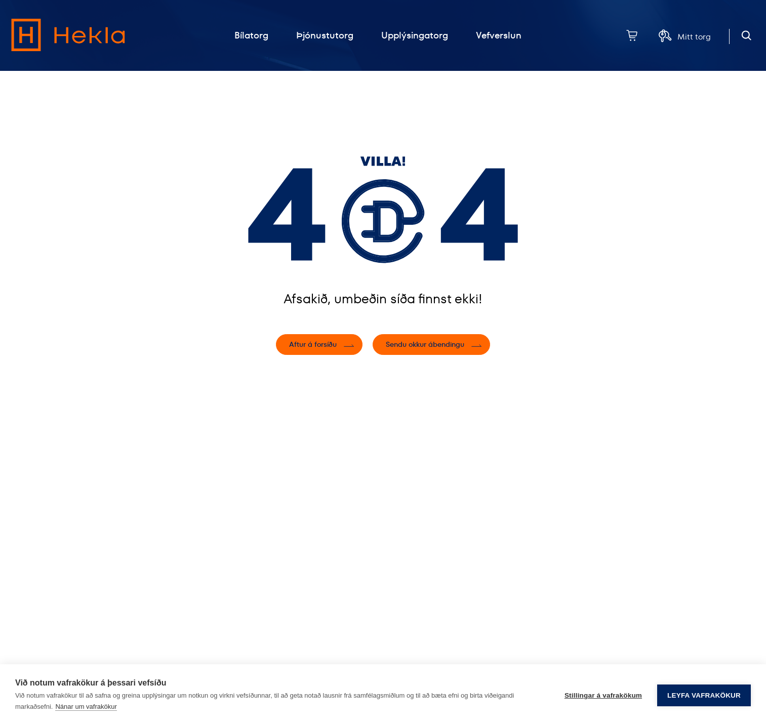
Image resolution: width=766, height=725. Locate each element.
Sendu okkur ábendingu (425, 344)
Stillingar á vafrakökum (603, 695)
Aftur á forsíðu (313, 344)
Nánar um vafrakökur (85, 706)
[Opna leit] (746, 35)
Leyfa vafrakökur (704, 695)
